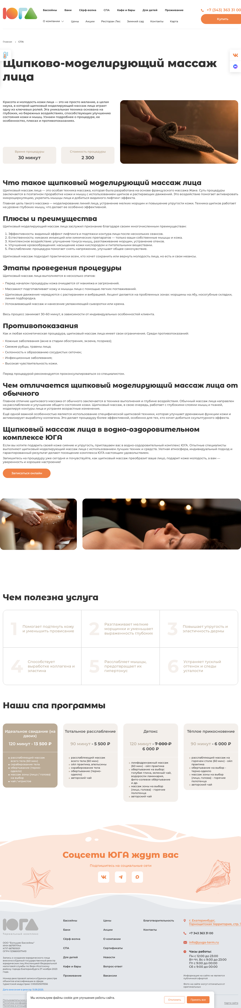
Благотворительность (158, 920)
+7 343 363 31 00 (201, 933)
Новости (109, 957)
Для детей (150, 10)
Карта (174, 21)
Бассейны (50, 10)
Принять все (198, 999)
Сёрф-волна (87, 10)
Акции (90, 21)
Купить (221, 19)
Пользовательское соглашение (21, 1000)
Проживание (174, 10)
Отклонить (174, 999)
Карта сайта (231, 1002)
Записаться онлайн (26, 473)
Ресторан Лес (110, 21)
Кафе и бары (126, 10)
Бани (68, 10)
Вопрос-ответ (112, 966)
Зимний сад (135, 21)
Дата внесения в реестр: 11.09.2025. (23, 989)
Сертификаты (113, 948)
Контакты (156, 21)
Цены (75, 21)
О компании (53, 21)
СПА (107, 10)
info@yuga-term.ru (204, 942)
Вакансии (110, 975)
